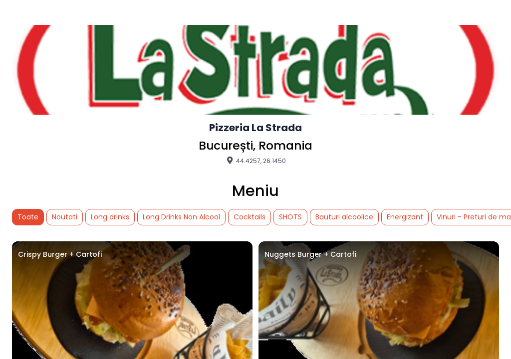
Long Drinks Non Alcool (181, 217)
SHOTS (290, 217)
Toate (27, 217)
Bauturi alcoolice (344, 217)
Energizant (405, 217)
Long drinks (110, 217)
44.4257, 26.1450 (255, 161)
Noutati (64, 217)
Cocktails (249, 217)
